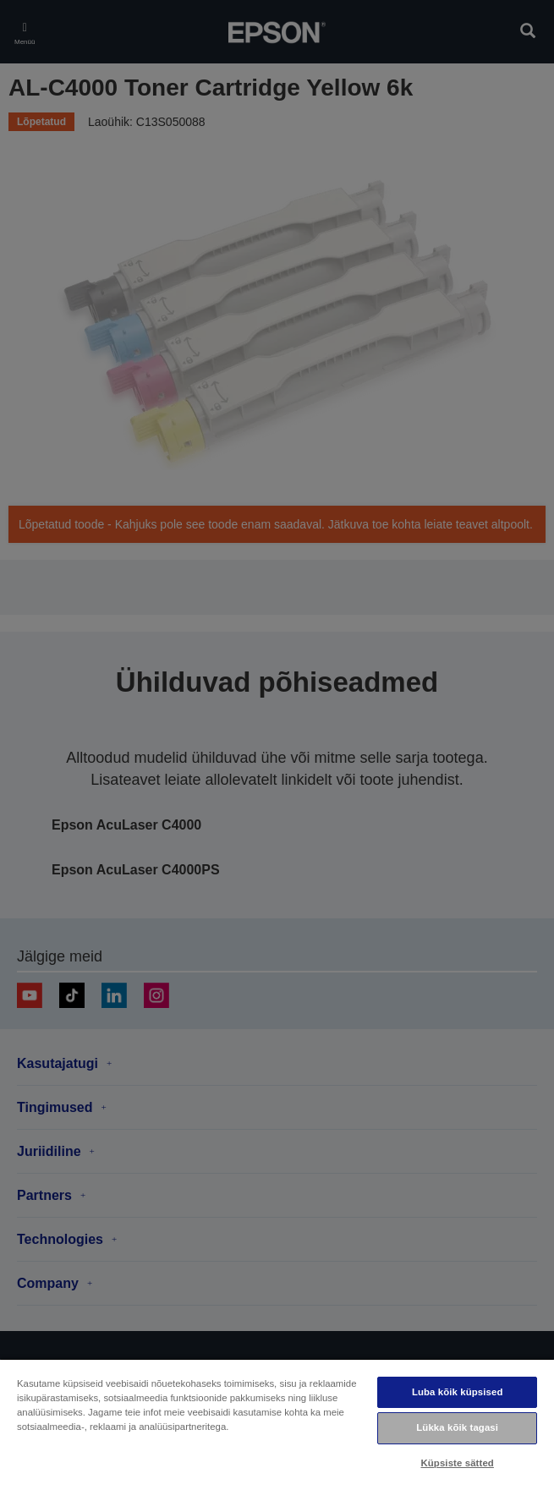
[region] (277, 1424)
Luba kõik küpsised (457, 1392)
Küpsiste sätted (456, 1463)
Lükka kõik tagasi (457, 1427)
